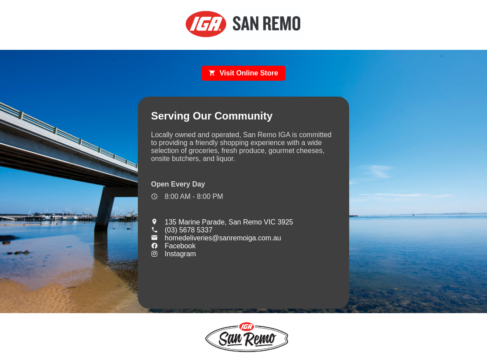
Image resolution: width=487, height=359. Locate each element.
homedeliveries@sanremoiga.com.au (216, 238)
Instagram (173, 254)
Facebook (173, 246)
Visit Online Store (243, 73)
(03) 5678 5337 (182, 230)
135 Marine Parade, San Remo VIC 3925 (222, 222)
